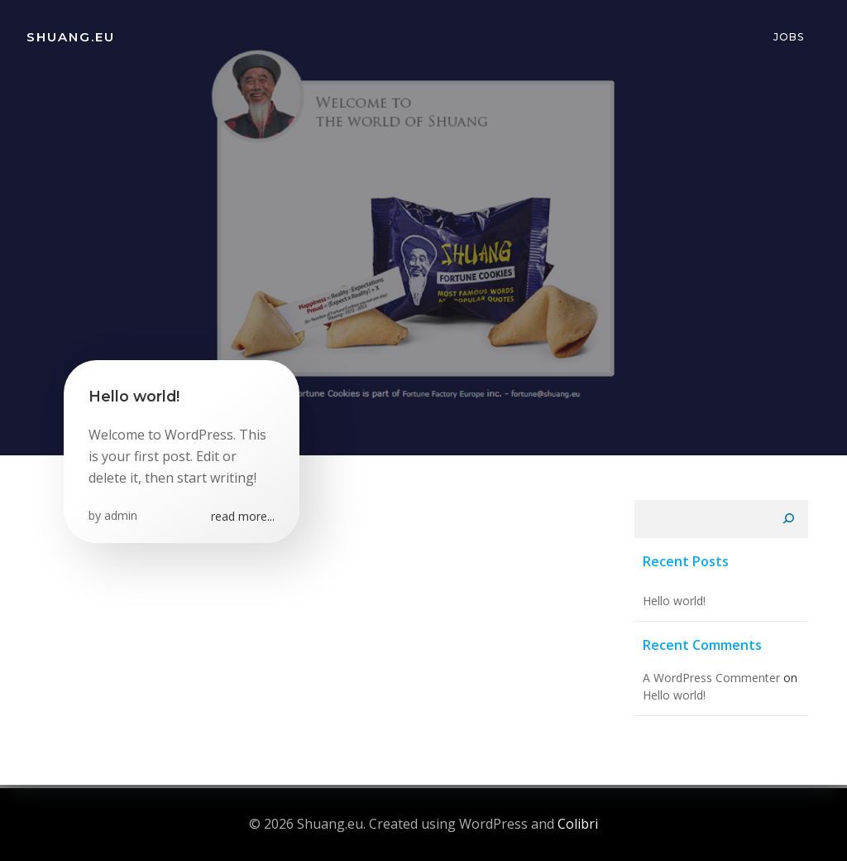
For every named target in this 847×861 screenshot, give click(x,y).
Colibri (577, 824)
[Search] (788, 519)
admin (120, 515)
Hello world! (674, 600)
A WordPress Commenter (711, 677)
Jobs (788, 37)
